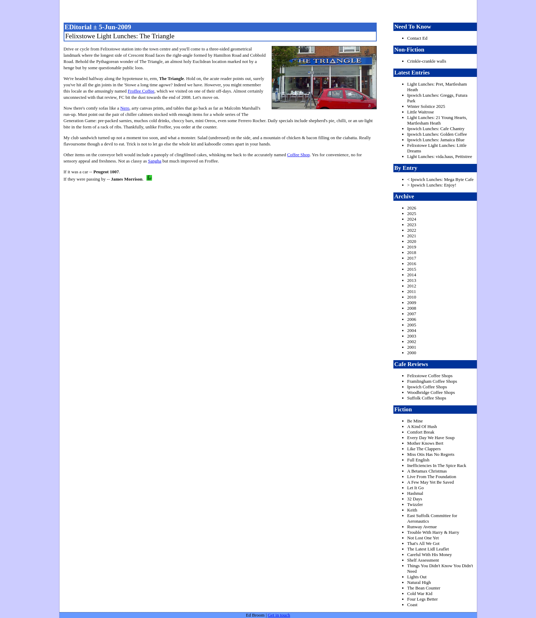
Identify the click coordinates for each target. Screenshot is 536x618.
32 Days (414, 498)
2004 (411, 330)
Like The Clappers (424, 448)
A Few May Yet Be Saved (430, 482)
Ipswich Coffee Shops (427, 386)
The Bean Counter (423, 588)
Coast (412, 604)
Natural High (419, 582)
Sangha (154, 161)
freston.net (270, 10)
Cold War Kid (419, 593)
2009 (411, 302)
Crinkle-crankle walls (426, 61)
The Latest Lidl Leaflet (428, 549)
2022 (411, 230)
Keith (412, 510)
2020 (411, 241)
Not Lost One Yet (423, 537)
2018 (411, 252)
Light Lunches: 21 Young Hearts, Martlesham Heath (437, 120)
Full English (418, 459)
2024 (411, 219)
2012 (411, 285)
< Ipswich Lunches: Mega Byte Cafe (440, 179)
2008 (411, 308)
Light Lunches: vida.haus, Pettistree (439, 156)
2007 (411, 313)
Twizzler (415, 504)
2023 (411, 224)
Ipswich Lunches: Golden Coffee (437, 134)
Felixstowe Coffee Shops (430, 375)
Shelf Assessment (423, 560)
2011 (411, 291)
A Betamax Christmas (427, 471)
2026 (411, 208)
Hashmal (415, 493)
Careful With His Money (429, 554)
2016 (411, 263)
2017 (411, 258)
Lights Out (417, 576)
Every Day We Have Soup (431, 437)
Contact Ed (417, 38)
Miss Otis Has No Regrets (431, 454)
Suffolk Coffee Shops (426, 398)
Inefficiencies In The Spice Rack (436, 465)
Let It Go (415, 487)
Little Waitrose (420, 111)
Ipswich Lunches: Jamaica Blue (436, 139)
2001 (411, 347)
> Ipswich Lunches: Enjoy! (431, 185)
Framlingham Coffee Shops (432, 381)
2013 (411, 280)
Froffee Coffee (141, 91)
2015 (411, 269)
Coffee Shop (298, 154)
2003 (411, 336)
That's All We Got (423, 543)
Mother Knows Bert (425, 443)
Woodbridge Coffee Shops (431, 392)
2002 (411, 341)
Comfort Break (420, 432)
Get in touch (279, 615)
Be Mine (415, 420)
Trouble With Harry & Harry (433, 532)
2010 (411, 297)
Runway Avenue (422, 526)
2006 (411, 319)
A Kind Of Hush (422, 426)
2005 (411, 324)
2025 (411, 213)
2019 (411, 246)
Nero (124, 108)
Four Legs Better (422, 599)
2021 (411, 235)
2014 (411, 274)
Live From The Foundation (431, 476)
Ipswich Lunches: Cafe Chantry (436, 128)
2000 (411, 352)
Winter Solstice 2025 (426, 106)
